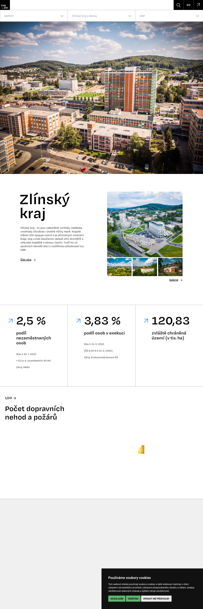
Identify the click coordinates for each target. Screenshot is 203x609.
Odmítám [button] (133, 598)
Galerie (176, 279)
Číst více (28, 259)
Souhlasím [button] (116, 598)
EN (188, 5)
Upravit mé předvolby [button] (156, 598)
